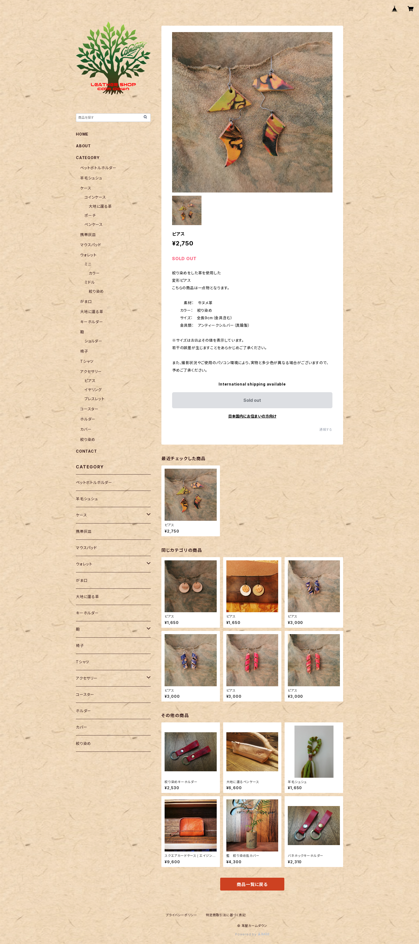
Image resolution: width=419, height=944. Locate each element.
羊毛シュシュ (91, 178)
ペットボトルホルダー (98, 167)
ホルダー (87, 419)
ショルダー (93, 341)
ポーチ (90, 215)
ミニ (88, 264)
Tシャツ (87, 361)
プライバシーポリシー (181, 915)
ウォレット (88, 255)
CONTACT (86, 451)
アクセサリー (91, 371)
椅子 (84, 351)
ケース (85, 188)
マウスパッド (90, 244)
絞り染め (96, 291)
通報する (325, 429)
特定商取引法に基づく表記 (226, 915)
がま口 (86, 301)
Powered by (252, 934)
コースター (89, 409)
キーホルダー (91, 321)
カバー (85, 429)
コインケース (95, 197)
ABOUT (83, 146)
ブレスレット (94, 398)
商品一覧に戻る (252, 884)
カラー (94, 273)
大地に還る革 (100, 206)
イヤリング (93, 389)
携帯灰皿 (88, 234)
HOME (82, 134)
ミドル (89, 282)
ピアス (89, 380)
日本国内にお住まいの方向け (252, 416)
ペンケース (93, 224)
